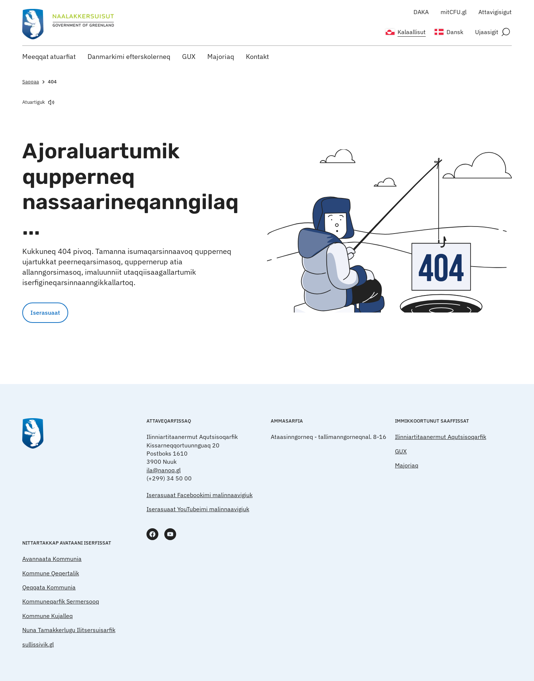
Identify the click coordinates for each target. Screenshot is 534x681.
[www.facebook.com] (152, 534)
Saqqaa (34, 82)
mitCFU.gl (454, 12)
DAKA (421, 12)
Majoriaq (220, 56)
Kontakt (257, 56)
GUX (188, 56)
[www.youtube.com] (170, 534)
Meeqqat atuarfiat (49, 56)
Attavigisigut (495, 12)
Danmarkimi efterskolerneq (129, 56)
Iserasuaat (45, 312)
